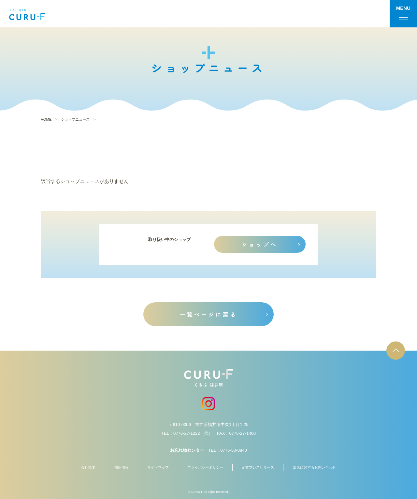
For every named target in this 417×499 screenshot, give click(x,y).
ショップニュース (75, 119)
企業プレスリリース (258, 467)
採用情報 (121, 467)
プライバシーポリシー (205, 467)
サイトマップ (158, 467)
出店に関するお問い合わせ (314, 467)
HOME (46, 119)
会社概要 (88, 467)
